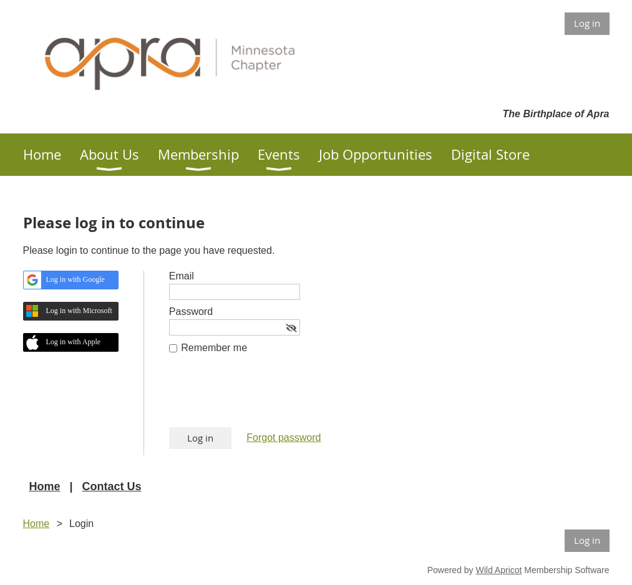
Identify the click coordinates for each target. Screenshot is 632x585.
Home (45, 486)
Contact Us (112, 486)
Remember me (214, 347)
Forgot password (283, 437)
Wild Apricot (499, 570)
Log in (587, 23)
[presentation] (264, 396)
